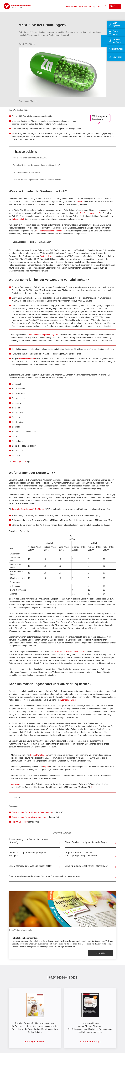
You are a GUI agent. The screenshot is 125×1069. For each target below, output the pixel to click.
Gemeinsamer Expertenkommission (70, 652)
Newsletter (117, 57)
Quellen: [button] (14, 798)
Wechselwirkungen (26, 359)
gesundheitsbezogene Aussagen (50, 231)
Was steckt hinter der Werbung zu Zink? (30, 158)
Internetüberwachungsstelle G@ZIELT (42, 335)
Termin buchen (71, 6)
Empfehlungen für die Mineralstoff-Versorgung (32, 812)
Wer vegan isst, (18, 784)
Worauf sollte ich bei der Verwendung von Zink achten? (36, 165)
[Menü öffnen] (115, 6)
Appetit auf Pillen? (20, 822)
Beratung (83, 6)
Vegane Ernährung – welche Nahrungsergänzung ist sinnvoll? (81, 854)
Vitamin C (80, 201)
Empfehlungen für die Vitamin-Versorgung (30, 817)
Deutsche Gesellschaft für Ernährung (28, 509)
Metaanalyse (46, 256)
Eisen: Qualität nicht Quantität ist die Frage (86, 842)
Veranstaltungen (116, 49)
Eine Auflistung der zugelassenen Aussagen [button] (30, 242)
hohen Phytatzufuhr (38, 755)
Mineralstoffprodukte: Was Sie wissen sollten (30, 866)
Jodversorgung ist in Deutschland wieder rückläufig (28, 841)
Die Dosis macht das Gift (91, 213)
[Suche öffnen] (105, 6)
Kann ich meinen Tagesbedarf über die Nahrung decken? (37, 180)
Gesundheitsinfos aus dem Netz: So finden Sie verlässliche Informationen (44, 876)
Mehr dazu (100, 953)
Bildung (92, 6)
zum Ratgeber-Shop (34, 1041)
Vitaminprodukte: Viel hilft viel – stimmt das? (86, 866)
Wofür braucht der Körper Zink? (26, 172)
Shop (100, 6)
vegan (46, 767)
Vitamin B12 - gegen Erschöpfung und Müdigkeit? (27, 854)
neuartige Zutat (19, 462)
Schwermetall (18, 219)
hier (93, 787)
